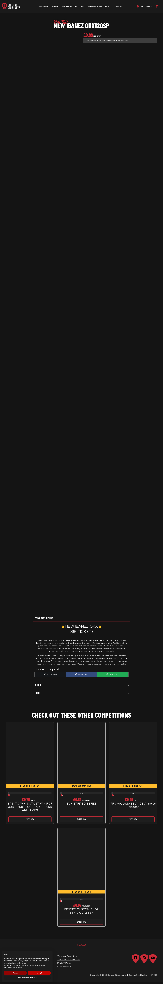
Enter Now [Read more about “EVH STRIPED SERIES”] (81, 821)
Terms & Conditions (67, 958)
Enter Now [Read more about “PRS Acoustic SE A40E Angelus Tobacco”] (133, 821)
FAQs (37, 695)
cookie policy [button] (21, 963)
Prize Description (44, 619)
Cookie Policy (64, 968)
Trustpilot (81, 947)
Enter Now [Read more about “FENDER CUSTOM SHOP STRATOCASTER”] (81, 924)
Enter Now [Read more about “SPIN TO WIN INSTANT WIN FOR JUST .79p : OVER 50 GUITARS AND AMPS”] (30, 821)
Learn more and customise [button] (27, 978)
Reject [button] (15, 973)
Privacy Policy (64, 965)
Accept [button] (39, 973)
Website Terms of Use (68, 961)
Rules (38, 687)
